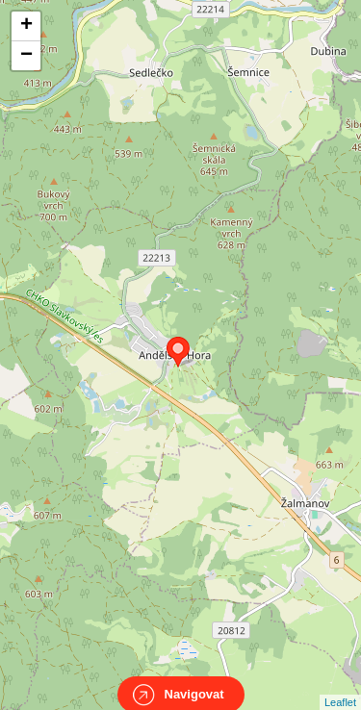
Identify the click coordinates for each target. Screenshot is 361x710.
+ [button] (26, 26)
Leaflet (340, 685)
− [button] (26, 55)
